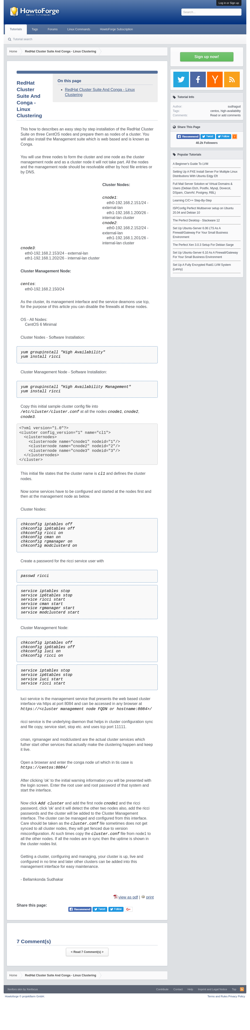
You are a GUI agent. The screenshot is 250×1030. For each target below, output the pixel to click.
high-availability (231, 111)
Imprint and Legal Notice (212, 989)
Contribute (162, 989)
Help (190, 989)
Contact (178, 989)
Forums (53, 29)
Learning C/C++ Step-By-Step (192, 200)
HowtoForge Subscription (116, 29)
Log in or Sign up (229, 2)
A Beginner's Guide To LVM (190, 164)
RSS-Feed (242, 989)
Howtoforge (25, 996)
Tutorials (16, 29)
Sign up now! (207, 57)
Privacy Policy (236, 996)
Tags (35, 29)
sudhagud (234, 106)
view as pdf (128, 897)
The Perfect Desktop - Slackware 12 (196, 220)
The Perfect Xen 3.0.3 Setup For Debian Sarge (203, 245)
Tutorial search (22, 39)
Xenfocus (32, 989)
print (150, 897)
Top (234, 989)
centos (214, 111)
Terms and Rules (218, 996)
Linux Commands (78, 29)
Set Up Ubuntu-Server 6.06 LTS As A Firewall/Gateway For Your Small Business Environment (200, 233)
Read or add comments (225, 115)
